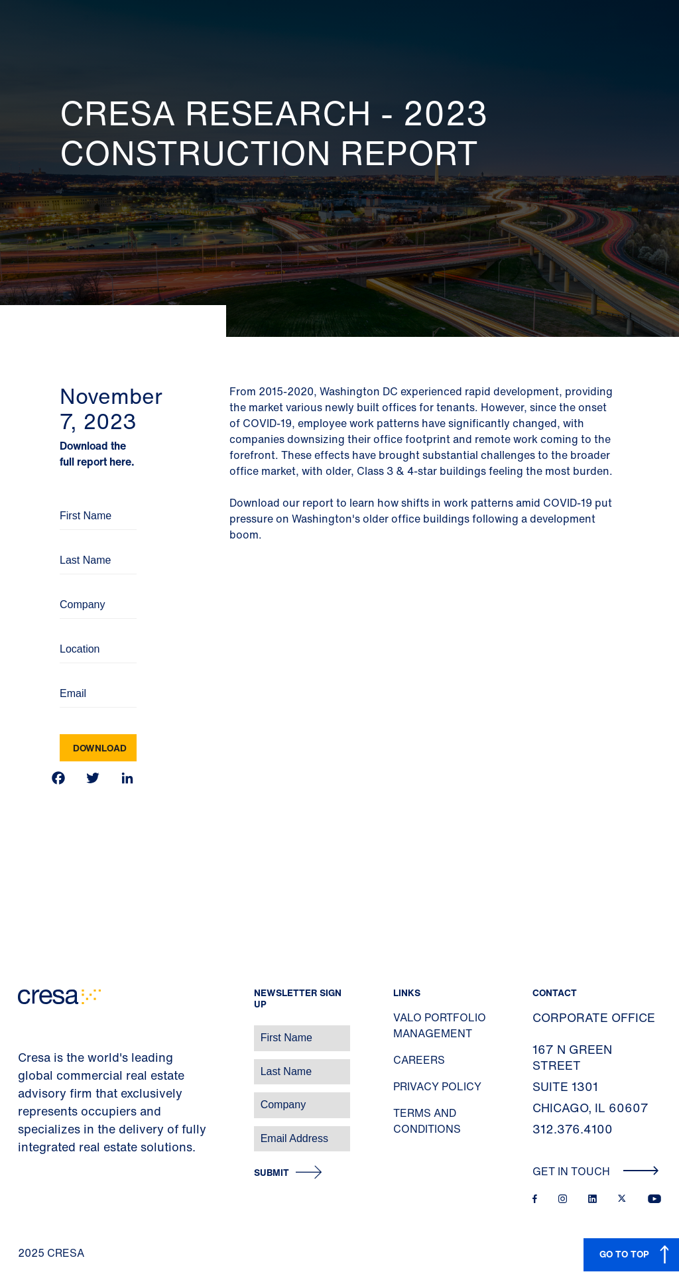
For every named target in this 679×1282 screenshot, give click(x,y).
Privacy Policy (437, 1086)
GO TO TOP (624, 1254)
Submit (271, 1173)
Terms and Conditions (427, 1121)
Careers (419, 1060)
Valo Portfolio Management (439, 1025)
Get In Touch (595, 1171)
